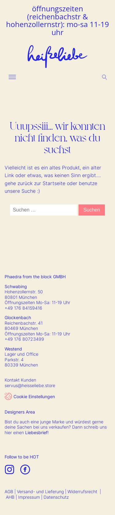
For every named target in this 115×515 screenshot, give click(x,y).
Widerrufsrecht (82, 491)
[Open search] (104, 77)
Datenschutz (56, 497)
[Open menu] (12, 77)
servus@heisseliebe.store (30, 385)
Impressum (29, 497)
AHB (10, 497)
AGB (9, 491)
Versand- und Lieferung (40, 491)
